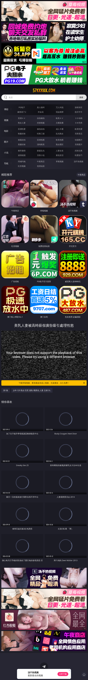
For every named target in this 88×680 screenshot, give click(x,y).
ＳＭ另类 (78, 122)
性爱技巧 (78, 155)
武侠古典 (78, 150)
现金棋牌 (59, 112)
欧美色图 (59, 140)
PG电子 (22, 107)
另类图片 (78, 144)
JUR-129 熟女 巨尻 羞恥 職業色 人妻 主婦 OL (32, 390)
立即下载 (63, 674)
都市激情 (22, 150)
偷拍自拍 (41, 129)
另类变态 (78, 133)
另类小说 (41, 155)
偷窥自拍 (22, 140)
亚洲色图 (41, 140)
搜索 (81, 97)
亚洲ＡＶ (22, 118)
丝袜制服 (41, 122)
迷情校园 (22, 155)
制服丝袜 (22, 133)
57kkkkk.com (44, 90)
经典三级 (41, 133)
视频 (6, 120)
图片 (6, 141)
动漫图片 (78, 140)
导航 (6, 163)
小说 (6, 152)
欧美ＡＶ (59, 118)
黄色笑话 (59, 155)
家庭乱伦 (41, 150)
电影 (6, 130)
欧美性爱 (78, 129)
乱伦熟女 (59, 133)
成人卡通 (59, 129)
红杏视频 (22, 166)
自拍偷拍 (41, 118)
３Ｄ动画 (78, 118)
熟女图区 (59, 144)
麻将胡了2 (21, 112)
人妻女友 (59, 150)
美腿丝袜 (22, 144)
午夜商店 (41, 161)
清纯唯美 (41, 144)
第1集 (5, 390)
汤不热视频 (78, 161)
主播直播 (59, 122)
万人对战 (59, 107)
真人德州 (41, 107)
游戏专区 (78, 107)
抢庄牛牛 (78, 112)
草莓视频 (59, 161)
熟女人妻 (22, 122)
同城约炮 (22, 161)
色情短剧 (41, 166)
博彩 (6, 109)
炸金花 (41, 112)
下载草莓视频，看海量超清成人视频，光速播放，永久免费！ (51, 383)
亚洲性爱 (22, 129)
